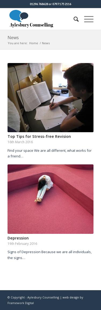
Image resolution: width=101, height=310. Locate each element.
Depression (18, 238)
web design (71, 297)
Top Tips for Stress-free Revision (39, 136)
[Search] (73, 19)
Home (33, 43)
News (13, 37)
